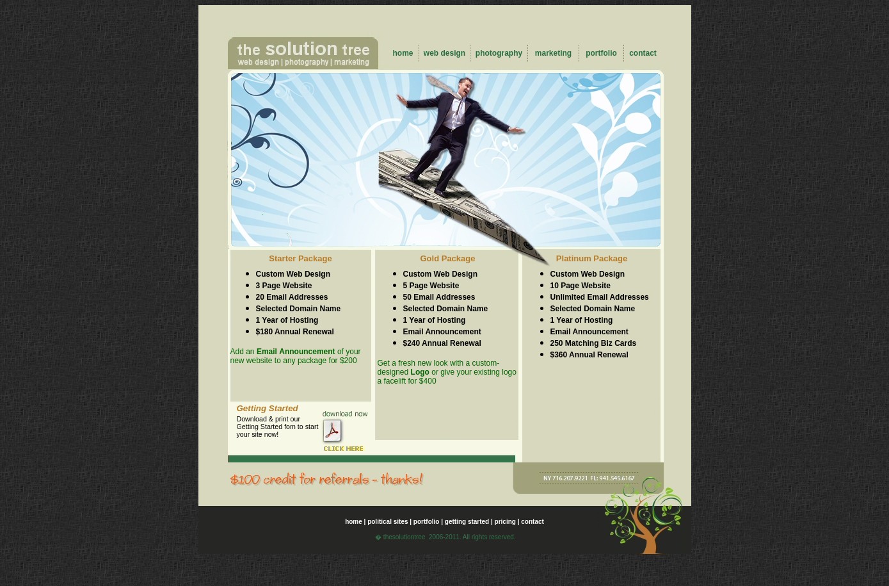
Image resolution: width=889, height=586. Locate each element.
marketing (553, 53)
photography (499, 53)
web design (444, 53)
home (402, 53)
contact (643, 53)
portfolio (601, 53)
